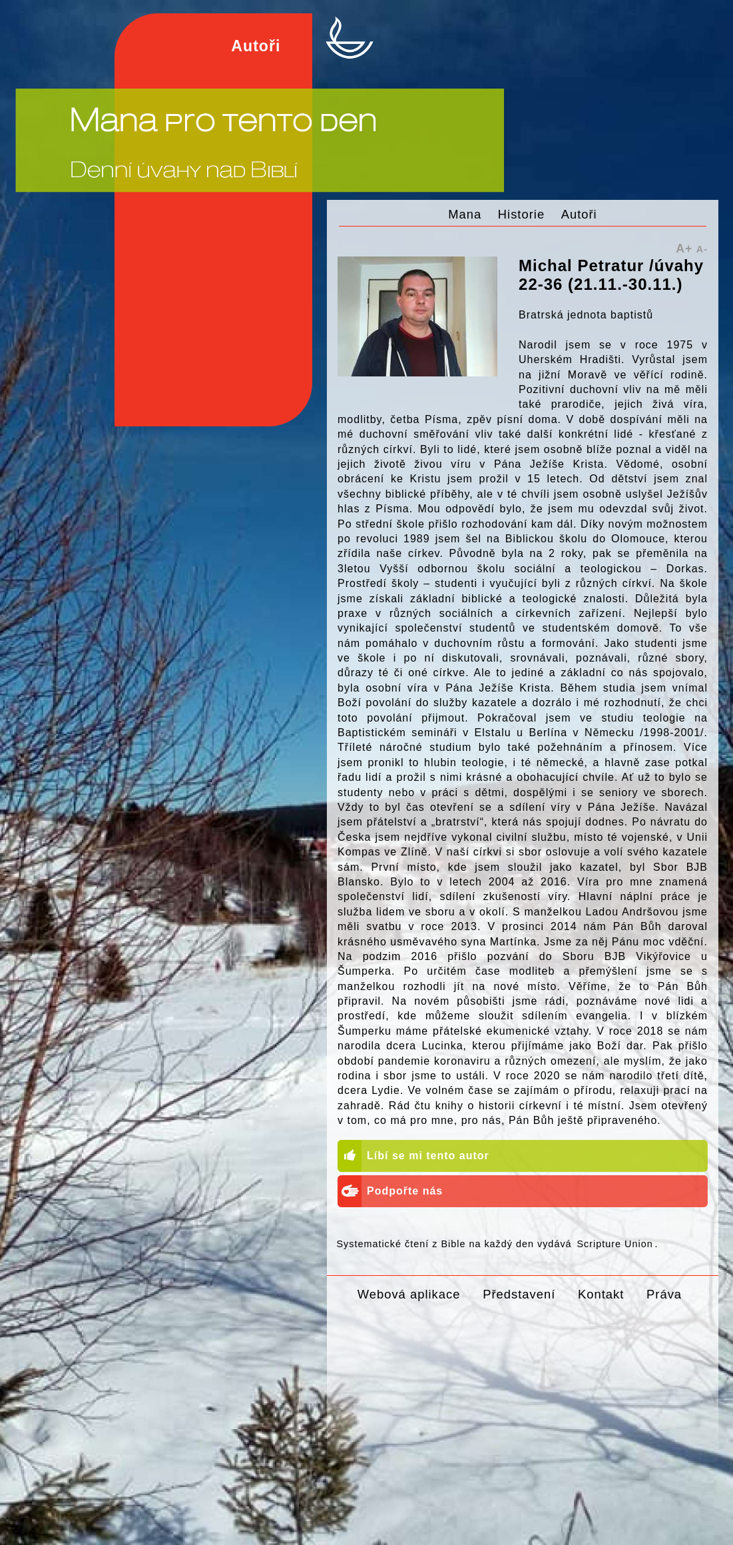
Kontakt (601, 1294)
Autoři (579, 214)
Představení (519, 1294)
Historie (521, 214)
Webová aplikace (409, 1294)
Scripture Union (614, 1244)
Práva (664, 1294)
